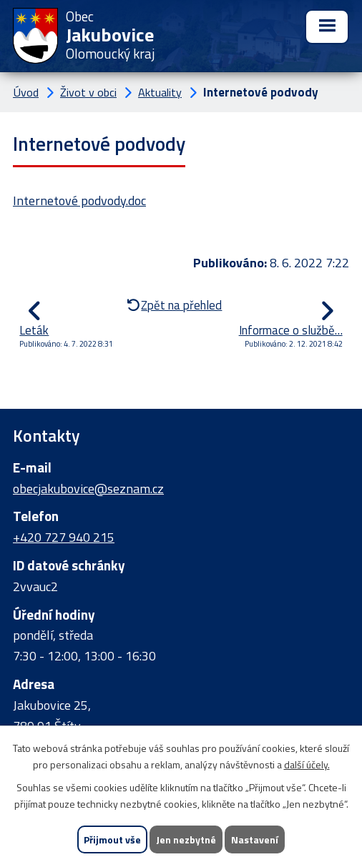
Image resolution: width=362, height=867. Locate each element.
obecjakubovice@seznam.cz (88, 488)
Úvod (26, 92)
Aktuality (160, 92)
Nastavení (254, 839)
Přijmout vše (112, 839)
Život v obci (88, 92)
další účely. (307, 764)
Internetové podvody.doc (79, 200)
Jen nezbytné (186, 839)
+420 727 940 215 (63, 537)
